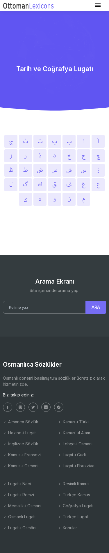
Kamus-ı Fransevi (22, 454)
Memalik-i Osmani (22, 505)
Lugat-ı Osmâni (19, 527)
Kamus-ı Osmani (20, 465)
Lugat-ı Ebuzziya (76, 465)
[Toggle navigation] (97, 5)
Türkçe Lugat (73, 516)
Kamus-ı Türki (73, 421)
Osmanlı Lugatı (19, 516)
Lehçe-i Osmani (75, 443)
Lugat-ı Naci (17, 483)
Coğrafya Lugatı (75, 505)
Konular (67, 527)
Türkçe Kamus (74, 494)
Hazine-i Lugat (19, 432)
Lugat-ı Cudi (72, 454)
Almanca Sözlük (20, 421)
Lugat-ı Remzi (18, 494)
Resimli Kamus (74, 483)
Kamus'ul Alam (74, 432)
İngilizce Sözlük (20, 443)
